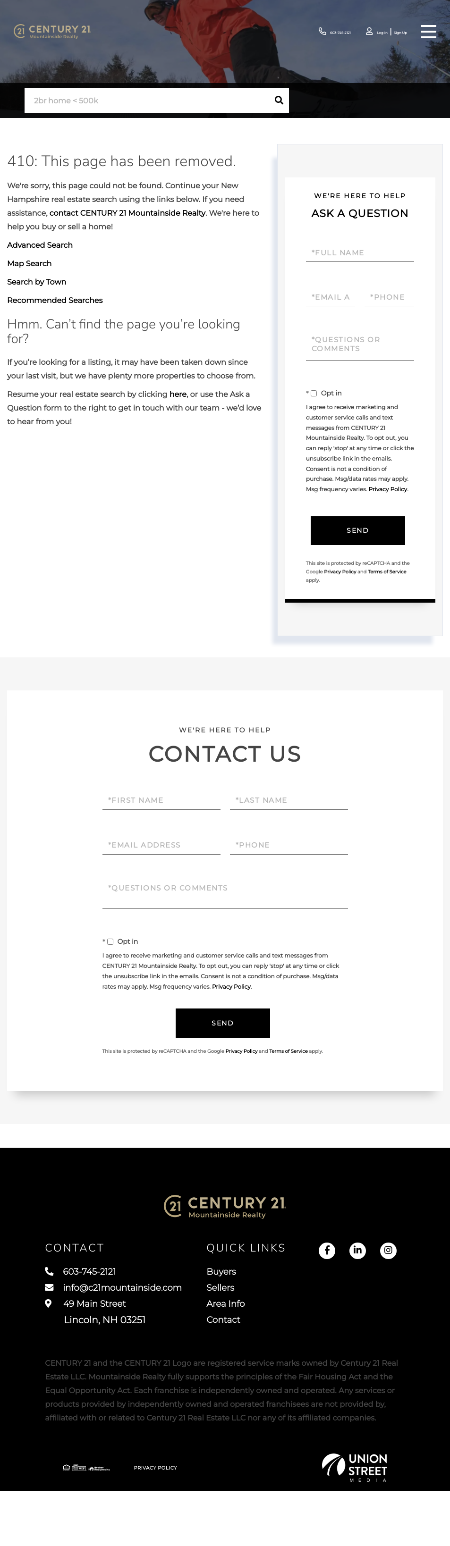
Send (358, 531)
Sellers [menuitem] (286, 1294)
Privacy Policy (387, 489)
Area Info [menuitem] (292, 1312)
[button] (279, 100)
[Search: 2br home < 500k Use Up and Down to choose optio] (147, 100)
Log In (369, 32)
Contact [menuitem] (289, 1329)
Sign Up (395, 32)
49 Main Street (95, 1320)
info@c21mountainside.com (119, 1294)
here (178, 394)
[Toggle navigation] (428, 31)
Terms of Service (387, 572)
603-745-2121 (311, 32)
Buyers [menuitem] (287, 1277)
